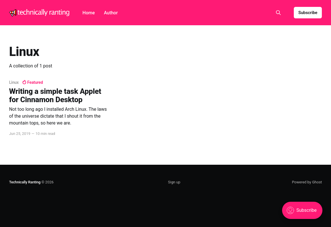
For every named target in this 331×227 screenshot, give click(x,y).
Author (111, 12)
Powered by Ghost (307, 182)
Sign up (174, 182)
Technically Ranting (25, 182)
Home (88, 12)
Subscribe (308, 12)
